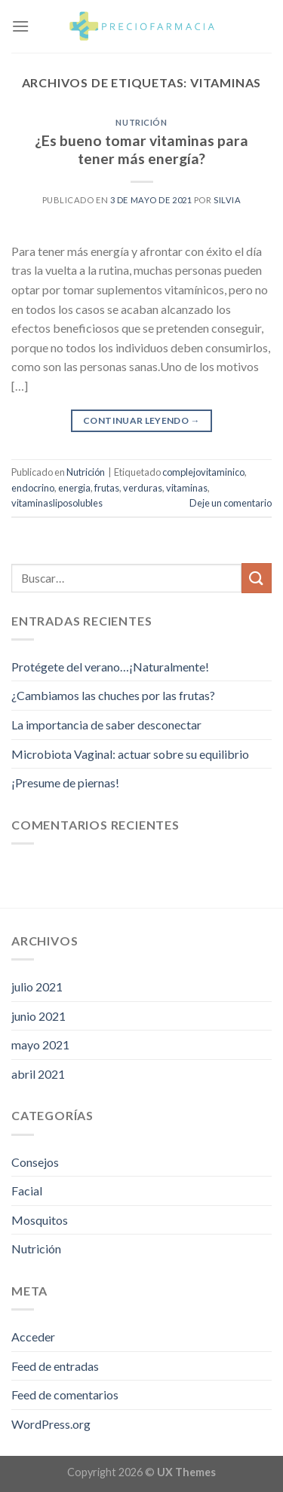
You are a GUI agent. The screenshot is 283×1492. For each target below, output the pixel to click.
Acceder (33, 1336)
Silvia (227, 200)
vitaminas (187, 488)
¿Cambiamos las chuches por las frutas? (113, 695)
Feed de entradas (55, 1366)
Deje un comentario (230, 503)
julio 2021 (37, 986)
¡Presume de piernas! (65, 782)
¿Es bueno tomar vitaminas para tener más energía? (141, 150)
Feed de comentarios (64, 1394)
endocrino (32, 488)
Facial (26, 1190)
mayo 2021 (40, 1044)
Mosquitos (39, 1220)
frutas (106, 488)
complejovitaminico (203, 472)
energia (74, 488)
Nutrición (141, 122)
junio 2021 (38, 1016)
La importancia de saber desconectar (106, 724)
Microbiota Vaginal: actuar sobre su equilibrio (130, 754)
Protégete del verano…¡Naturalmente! (110, 666)
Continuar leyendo (141, 420)
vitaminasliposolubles (57, 503)
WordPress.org (51, 1424)
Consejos (35, 1162)
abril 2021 (38, 1074)
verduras (142, 488)
